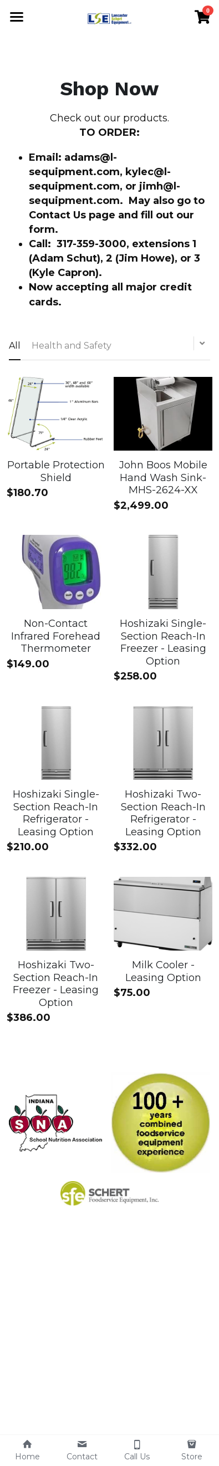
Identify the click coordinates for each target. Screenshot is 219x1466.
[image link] (58, 1121)
